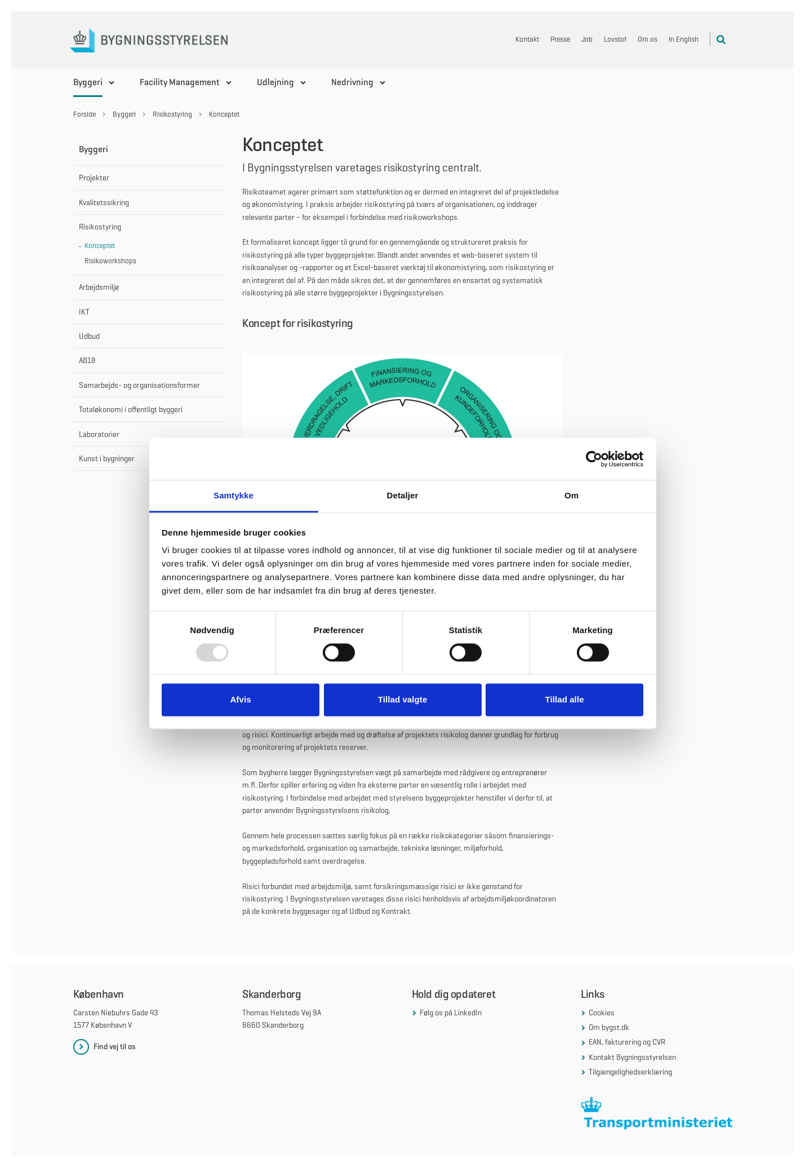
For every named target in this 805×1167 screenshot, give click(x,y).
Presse (560, 39)
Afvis (240, 699)
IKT (84, 312)
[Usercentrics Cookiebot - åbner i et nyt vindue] (594, 458)
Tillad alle (564, 699)
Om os (647, 39)
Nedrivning (352, 82)
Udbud (89, 336)
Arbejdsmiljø (99, 287)
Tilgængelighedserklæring (630, 1072)
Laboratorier (99, 434)
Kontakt (527, 39)
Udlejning (275, 82)
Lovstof (615, 39)
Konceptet (99, 245)
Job (587, 39)
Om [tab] (571, 495)
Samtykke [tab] (233, 495)
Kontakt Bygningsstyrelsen (632, 1057)
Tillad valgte (403, 699)
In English (684, 39)
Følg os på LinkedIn (451, 1012)
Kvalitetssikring (104, 202)
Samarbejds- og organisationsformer (139, 385)
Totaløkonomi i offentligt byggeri (131, 409)
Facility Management (180, 82)
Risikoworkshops (110, 261)
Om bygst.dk (609, 1027)
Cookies (602, 1012)
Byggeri (88, 82)
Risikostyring (100, 227)
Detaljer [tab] (403, 495)
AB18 (87, 360)
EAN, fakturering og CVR (627, 1042)
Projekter (94, 178)
